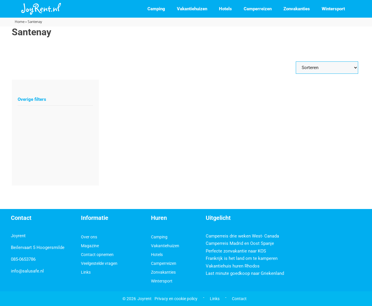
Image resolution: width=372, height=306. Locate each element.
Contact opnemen (97, 254)
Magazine (90, 245)
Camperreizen (258, 8)
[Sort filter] (327, 67)
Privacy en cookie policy (176, 298)
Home (19, 22)
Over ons (89, 237)
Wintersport (333, 8)
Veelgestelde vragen (99, 263)
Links (86, 272)
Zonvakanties (296, 8)
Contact (239, 298)
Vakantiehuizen (192, 8)
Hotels (225, 8)
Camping (156, 8)
